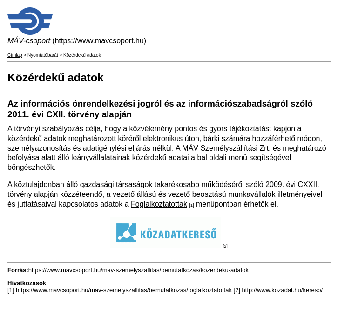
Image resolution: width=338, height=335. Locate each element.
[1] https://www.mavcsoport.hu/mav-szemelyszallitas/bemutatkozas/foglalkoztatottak (119, 290)
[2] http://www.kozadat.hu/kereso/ (278, 290)
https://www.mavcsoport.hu (99, 41)
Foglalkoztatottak (159, 204)
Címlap (14, 55)
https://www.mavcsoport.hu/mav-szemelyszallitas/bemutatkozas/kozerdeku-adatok (138, 270)
